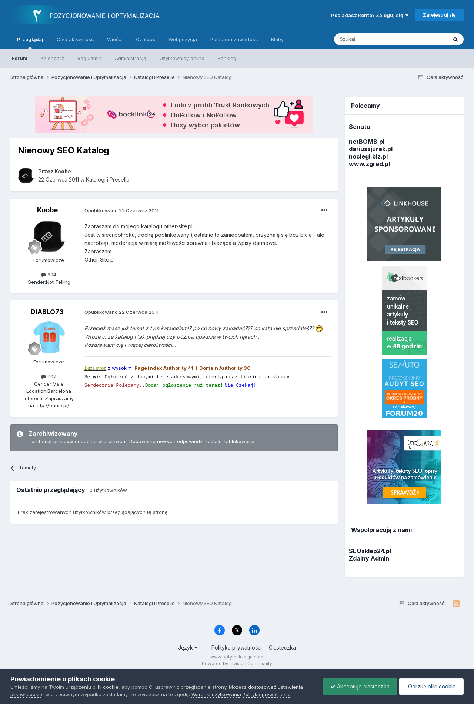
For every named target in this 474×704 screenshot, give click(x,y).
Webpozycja (182, 39)
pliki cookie (105, 687)
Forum (19, 58)
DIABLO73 (47, 312)
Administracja (130, 58)
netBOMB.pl (366, 141)
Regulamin (89, 58)
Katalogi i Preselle (108, 179)
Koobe (47, 210)
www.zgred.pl (369, 163)
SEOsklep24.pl (370, 551)
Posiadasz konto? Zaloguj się (369, 15)
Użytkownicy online (182, 58)
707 (48, 376)
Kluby (277, 39)
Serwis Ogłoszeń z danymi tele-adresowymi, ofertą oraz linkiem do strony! (188, 377)
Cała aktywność (75, 39)
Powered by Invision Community (237, 663)
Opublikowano (121, 210)
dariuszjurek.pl (371, 149)
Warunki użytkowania (216, 694)
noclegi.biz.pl (368, 156)
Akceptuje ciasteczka (360, 686)
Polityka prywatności (236, 647)
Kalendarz (52, 58)
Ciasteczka (282, 647)
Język (187, 647)
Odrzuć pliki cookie (431, 686)
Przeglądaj (30, 42)
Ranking (227, 58)
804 (48, 275)
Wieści (115, 39)
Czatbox (145, 39)
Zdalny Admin (369, 558)
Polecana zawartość (234, 39)
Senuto (359, 126)
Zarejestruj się (439, 15)
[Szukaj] (372, 39)
